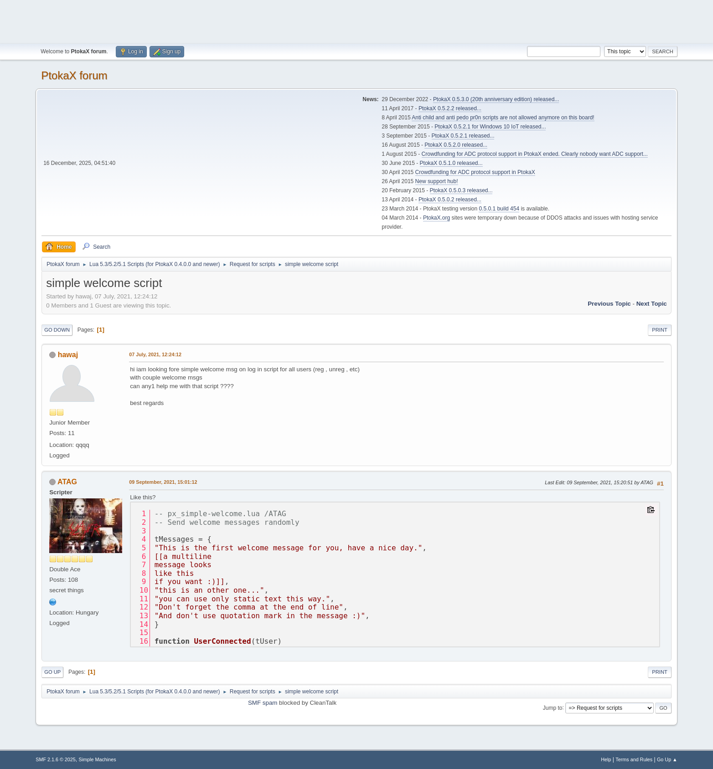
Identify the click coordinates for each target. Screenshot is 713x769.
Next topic (651, 303)
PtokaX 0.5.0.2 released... (449, 199)
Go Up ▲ (667, 759)
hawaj (68, 355)
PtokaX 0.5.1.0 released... (451, 163)
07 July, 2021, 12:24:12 (155, 354)
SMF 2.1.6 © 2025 (56, 759)
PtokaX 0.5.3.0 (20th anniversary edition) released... (496, 99)
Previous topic (609, 303)
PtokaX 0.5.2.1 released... (463, 136)
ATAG (67, 482)
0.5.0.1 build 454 (499, 208)
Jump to (553, 707)
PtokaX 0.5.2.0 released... (455, 145)
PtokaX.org (436, 218)
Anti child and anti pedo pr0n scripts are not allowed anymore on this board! (503, 117)
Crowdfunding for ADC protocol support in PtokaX (475, 172)
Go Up (52, 672)
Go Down (57, 330)
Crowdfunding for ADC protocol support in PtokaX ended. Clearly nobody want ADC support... (535, 154)
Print (659, 330)
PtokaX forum (74, 75)
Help (606, 759)
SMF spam (262, 702)
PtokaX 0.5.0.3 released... (461, 190)
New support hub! (436, 181)
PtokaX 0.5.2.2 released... (449, 108)
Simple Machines (97, 759)
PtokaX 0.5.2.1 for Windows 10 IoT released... (490, 126)
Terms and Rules (633, 759)
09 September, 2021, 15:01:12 (163, 482)
